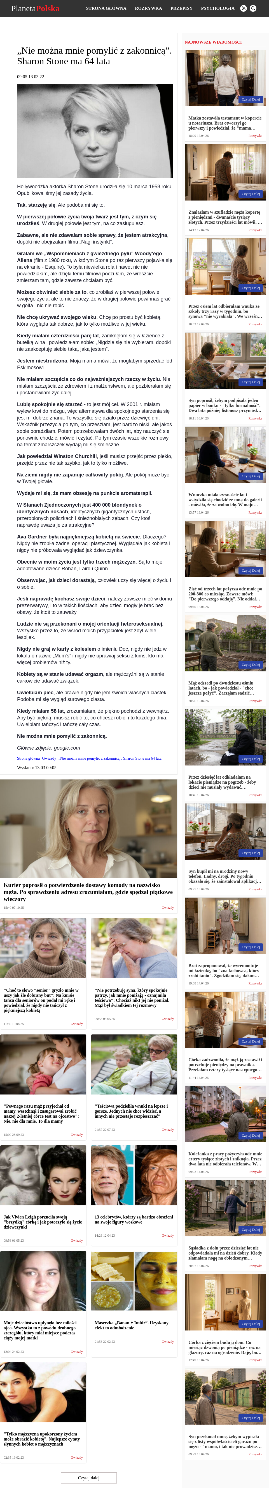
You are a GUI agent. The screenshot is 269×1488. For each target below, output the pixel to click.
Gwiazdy (168, 908)
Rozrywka (148, 8)
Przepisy (181, 8)
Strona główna (106, 8)
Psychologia (218, 8)
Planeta (35, 8)
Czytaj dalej (89, 1477)
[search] (253, 8)
